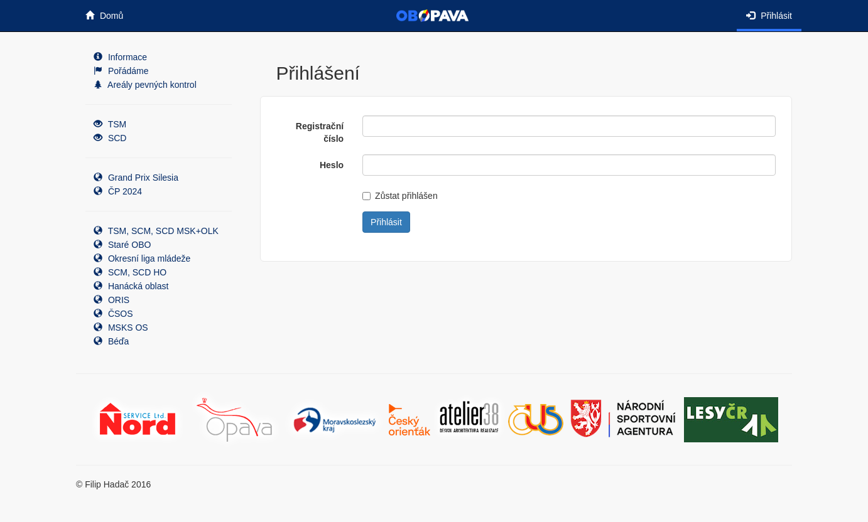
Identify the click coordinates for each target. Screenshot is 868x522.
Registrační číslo (320, 132)
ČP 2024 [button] (118, 191)
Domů (104, 16)
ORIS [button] (111, 300)
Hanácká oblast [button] (131, 286)
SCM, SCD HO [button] (130, 272)
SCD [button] (110, 138)
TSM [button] (110, 124)
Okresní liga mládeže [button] (142, 258)
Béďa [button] (111, 341)
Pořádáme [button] (121, 71)
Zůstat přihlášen (400, 196)
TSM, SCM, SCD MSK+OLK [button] (156, 231)
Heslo (332, 165)
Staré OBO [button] (122, 245)
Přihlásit (769, 16)
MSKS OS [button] (121, 327)
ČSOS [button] (113, 314)
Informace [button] (120, 57)
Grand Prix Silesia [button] (136, 178)
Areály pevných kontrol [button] (145, 85)
